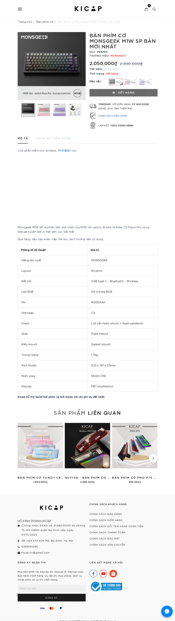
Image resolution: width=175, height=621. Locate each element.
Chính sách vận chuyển (107, 544)
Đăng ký (51, 597)
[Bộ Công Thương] (106, 586)
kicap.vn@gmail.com (35, 552)
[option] (52, 66)
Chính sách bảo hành (112, 115)
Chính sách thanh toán (107, 532)
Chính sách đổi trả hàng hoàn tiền (116, 526)
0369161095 (29, 546)
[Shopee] (112, 573)
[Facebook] (92, 573)
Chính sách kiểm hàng (106, 520)
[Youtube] (102, 573)
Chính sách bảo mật (105, 538)
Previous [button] (18, 110)
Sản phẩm (87, 412)
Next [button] (85, 110)
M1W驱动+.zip (67, 150)
